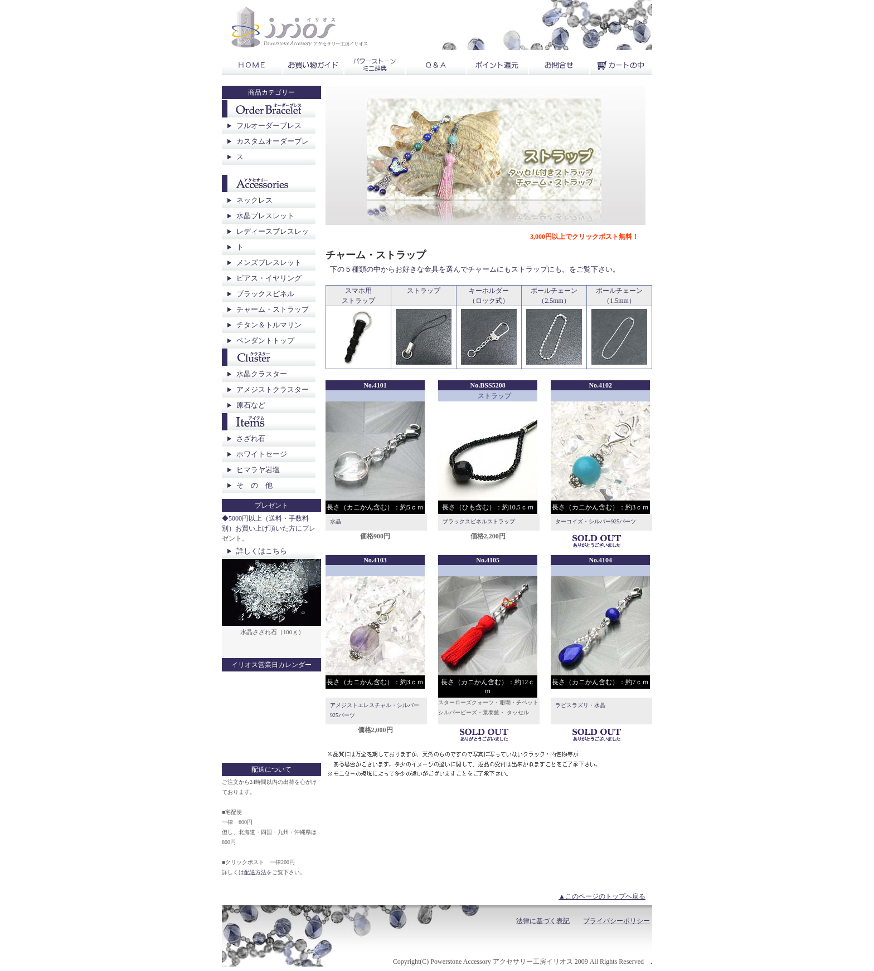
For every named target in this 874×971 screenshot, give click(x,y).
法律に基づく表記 (543, 921)
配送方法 (255, 872)
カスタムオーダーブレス (272, 149)
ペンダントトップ (265, 340)
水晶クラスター (261, 374)
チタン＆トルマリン (269, 325)
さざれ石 (250, 438)
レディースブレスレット (272, 239)
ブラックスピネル (265, 294)
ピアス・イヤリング (269, 278)
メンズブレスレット (269, 262)
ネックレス (254, 200)
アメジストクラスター (272, 389)
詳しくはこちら (261, 551)
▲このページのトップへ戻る (602, 896)
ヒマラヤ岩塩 (258, 469)
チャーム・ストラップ (272, 309)
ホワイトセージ (261, 454)
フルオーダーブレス (269, 125)
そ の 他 (254, 485)
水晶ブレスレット (265, 216)
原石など (250, 405)
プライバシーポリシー (616, 921)
